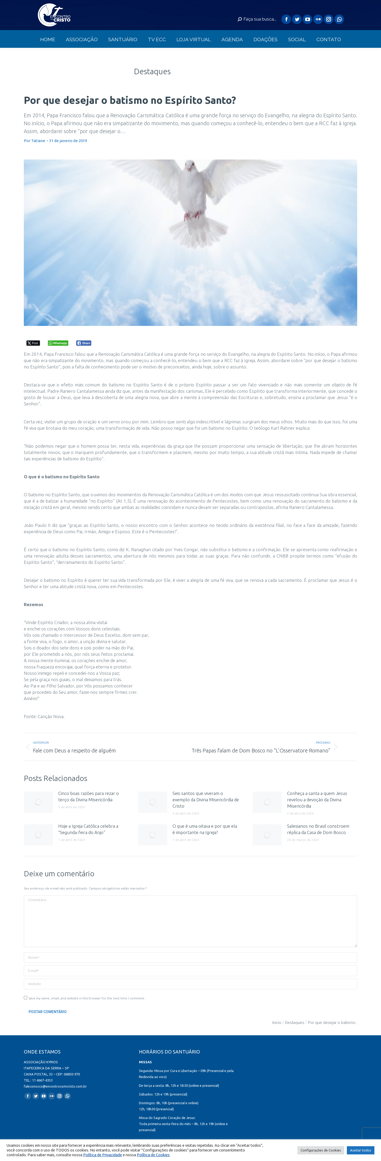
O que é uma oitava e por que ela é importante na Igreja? (205, 829)
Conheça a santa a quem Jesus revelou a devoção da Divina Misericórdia (317, 799)
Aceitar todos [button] (360, 1150)
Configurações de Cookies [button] (321, 1150)
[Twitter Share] (33, 343)
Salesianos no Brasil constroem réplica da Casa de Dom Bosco (318, 829)
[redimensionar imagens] (38, 802)
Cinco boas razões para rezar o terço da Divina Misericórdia (88, 796)
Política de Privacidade (102, 1155)
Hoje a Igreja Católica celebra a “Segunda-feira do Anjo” (88, 829)
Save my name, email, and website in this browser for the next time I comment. (87, 998)
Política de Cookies (153, 1155)
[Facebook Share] (84, 343)
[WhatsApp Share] (58, 343)
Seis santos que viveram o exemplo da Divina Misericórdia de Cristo (206, 799)
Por (34, 140)
